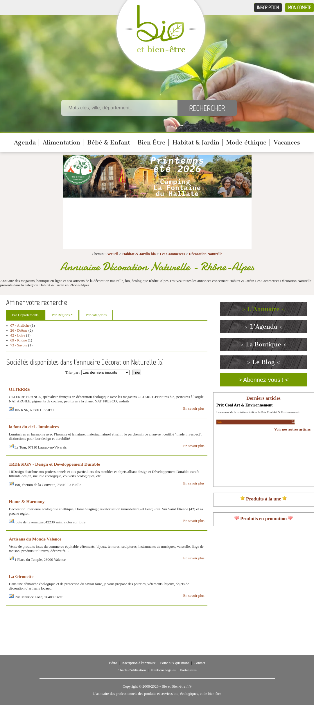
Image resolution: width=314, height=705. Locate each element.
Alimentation (61, 142)
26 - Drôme (19, 330)
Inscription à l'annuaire (138, 663)
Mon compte (299, 7)
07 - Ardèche (20, 325)
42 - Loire (17, 335)
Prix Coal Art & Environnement (244, 405)
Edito (113, 663)
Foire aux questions (174, 663)
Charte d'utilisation (132, 670)
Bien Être (151, 142)
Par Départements (25, 315)
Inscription (268, 7)
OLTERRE (19, 389)
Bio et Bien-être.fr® (176, 686)
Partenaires (188, 670)
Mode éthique (246, 142)
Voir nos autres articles (292, 429)
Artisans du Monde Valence (35, 538)
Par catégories (96, 315)
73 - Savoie (18, 345)
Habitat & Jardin (196, 142)
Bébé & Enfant (108, 142)
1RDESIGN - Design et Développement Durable (54, 464)
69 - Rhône (18, 340)
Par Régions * (62, 315)
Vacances (287, 142)
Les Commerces (172, 254)
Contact (199, 663)
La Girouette (21, 576)
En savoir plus (193, 408)
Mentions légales (163, 670)
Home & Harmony (27, 501)
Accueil (113, 254)
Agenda (25, 142)
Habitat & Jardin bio (139, 254)
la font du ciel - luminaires (34, 426)
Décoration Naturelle (205, 254)
